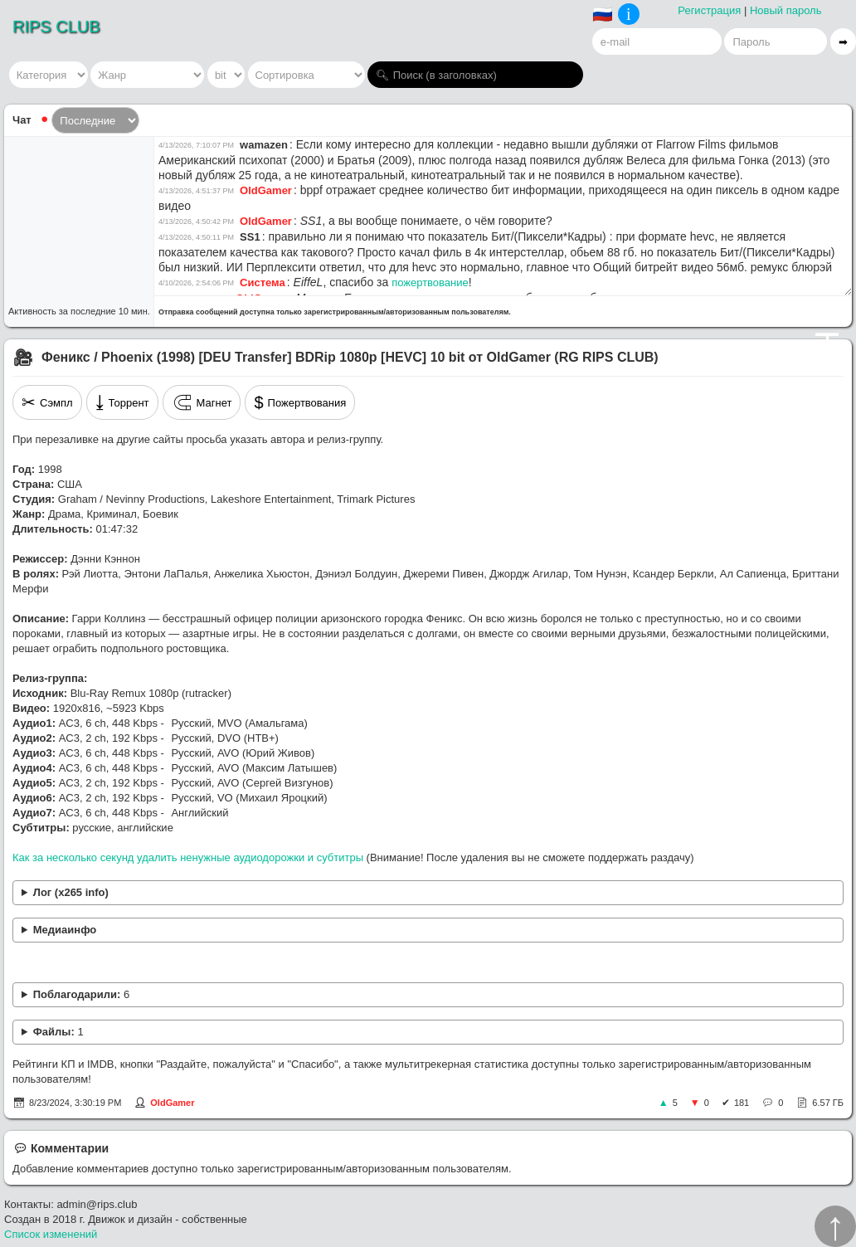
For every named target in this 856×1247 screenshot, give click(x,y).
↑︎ (835, 1226)
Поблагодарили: (81, 994)
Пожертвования (300, 402)
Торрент (122, 402)
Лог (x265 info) (71, 892)
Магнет (202, 402)
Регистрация (709, 10)
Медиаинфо (65, 929)
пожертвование (430, 282)
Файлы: (58, 1031)
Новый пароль (786, 10)
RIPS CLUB (56, 26)
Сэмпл (47, 402)
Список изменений (50, 1234)
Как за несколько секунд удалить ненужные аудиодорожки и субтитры (187, 857)
